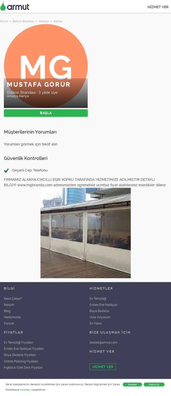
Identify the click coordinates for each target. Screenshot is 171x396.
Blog (7, 311)
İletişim (9, 305)
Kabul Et (154, 384)
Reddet (132, 384)
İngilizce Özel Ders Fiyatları (23, 367)
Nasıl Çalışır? (13, 298)
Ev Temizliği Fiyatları (18, 342)
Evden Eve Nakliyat (103, 305)
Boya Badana (99, 311)
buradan (25, 389)
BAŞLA (46, 113)
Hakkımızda (12, 317)
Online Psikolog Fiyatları (21, 361)
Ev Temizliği (97, 298)
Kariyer (9, 323)
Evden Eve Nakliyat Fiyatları (24, 349)
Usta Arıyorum (99, 317)
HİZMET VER (158, 7)
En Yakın (95, 323)
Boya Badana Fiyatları (20, 355)
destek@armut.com (103, 342)
